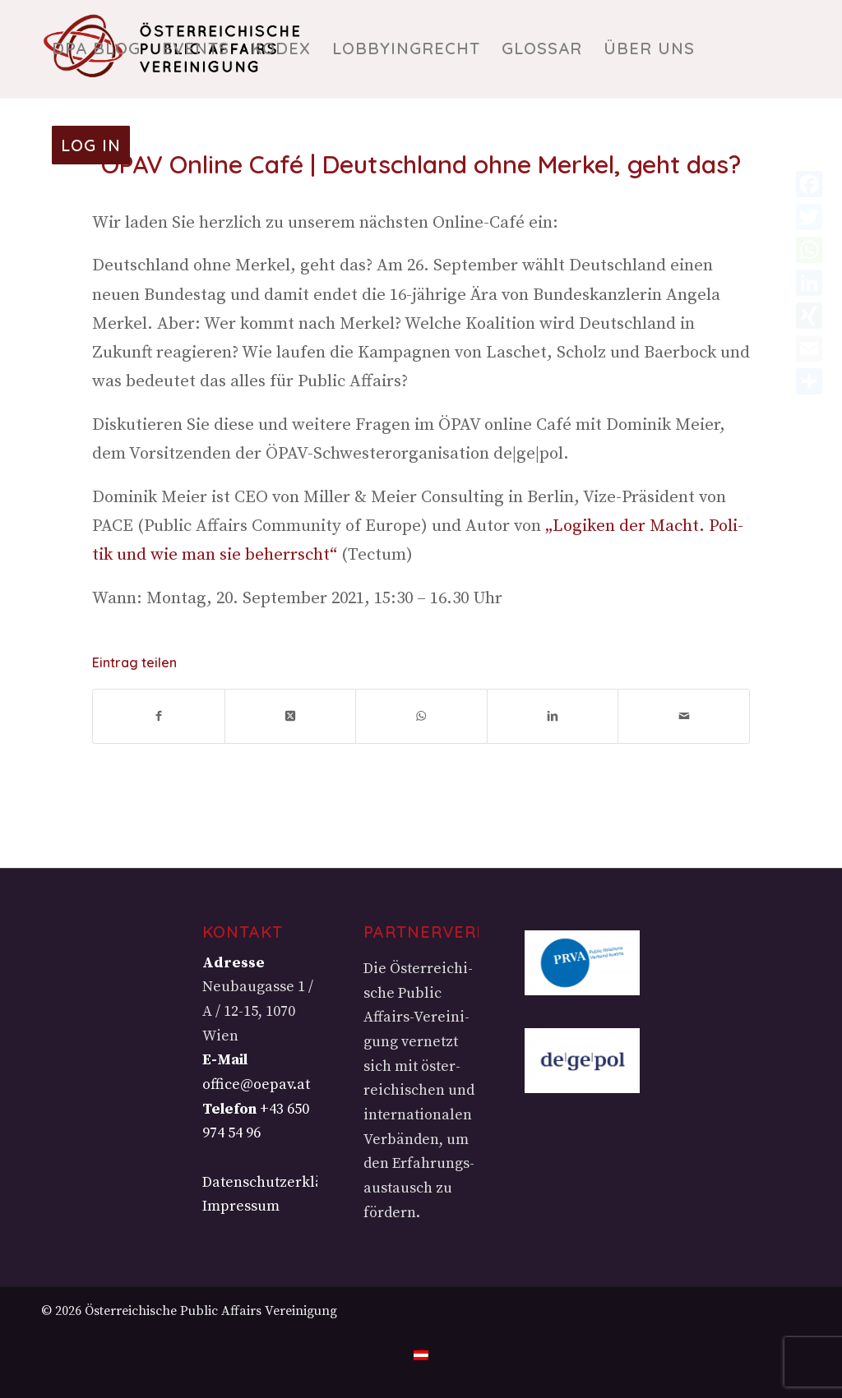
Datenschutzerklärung (279, 1182)
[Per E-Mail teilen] (683, 716)
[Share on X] (290, 716)
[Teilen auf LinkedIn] (553, 716)
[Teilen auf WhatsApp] (421, 716)
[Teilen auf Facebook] (158, 716)
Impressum (241, 1206)
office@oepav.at (256, 1084)
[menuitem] (96, 48)
